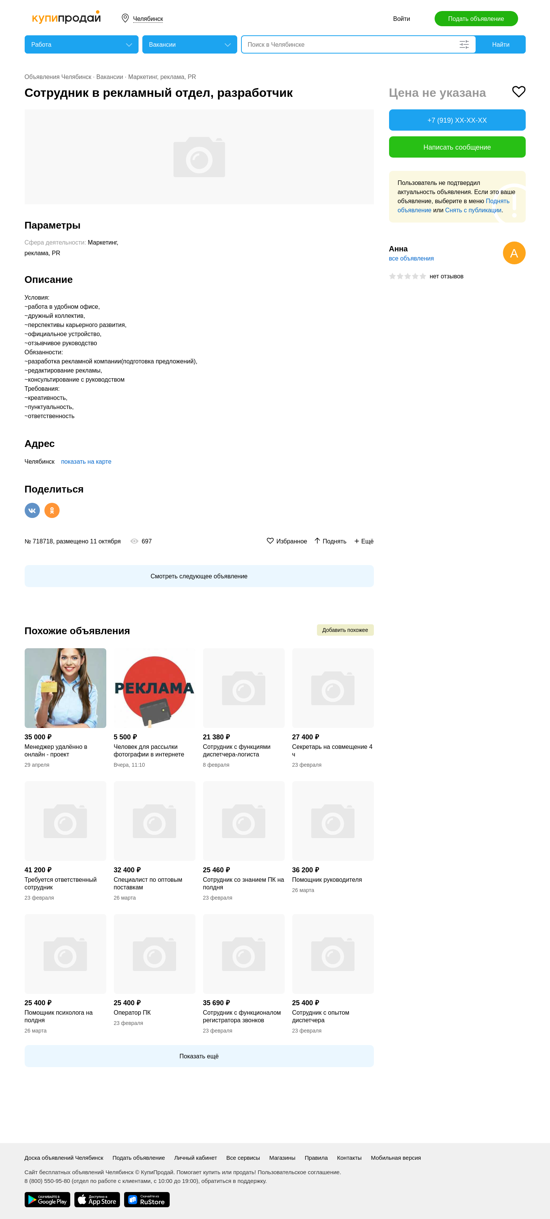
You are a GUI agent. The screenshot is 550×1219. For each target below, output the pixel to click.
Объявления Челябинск (58, 77)
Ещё (367, 541)
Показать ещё (199, 1056)
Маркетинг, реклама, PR (162, 77)
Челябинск (148, 19)
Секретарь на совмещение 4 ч (332, 751)
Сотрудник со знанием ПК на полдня (243, 883)
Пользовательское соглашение (299, 1172)
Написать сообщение (457, 147)
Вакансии (109, 77)
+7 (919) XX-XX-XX (457, 120)
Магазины (282, 1157)
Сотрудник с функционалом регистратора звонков (242, 1016)
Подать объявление (476, 19)
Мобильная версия (396, 1157)
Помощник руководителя (327, 879)
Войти (401, 19)
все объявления (411, 258)
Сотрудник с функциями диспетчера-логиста (237, 751)
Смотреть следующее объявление (199, 576)
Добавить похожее (345, 630)
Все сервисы (243, 1157)
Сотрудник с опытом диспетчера (321, 1016)
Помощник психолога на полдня (59, 1016)
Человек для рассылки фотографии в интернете (149, 751)
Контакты (349, 1157)
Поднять (335, 541)
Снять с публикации (473, 210)
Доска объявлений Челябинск (64, 1157)
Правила (316, 1157)
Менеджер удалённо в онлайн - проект (56, 751)
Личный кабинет (195, 1157)
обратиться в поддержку (233, 1181)
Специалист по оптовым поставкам (148, 883)
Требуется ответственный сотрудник (61, 883)
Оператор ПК (132, 1012)
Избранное (291, 541)
